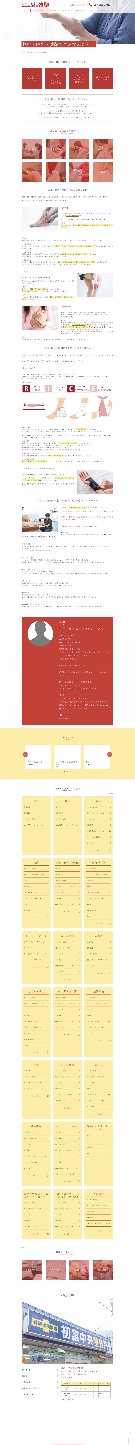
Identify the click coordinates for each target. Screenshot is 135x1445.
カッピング (99, 843)
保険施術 (36, 807)
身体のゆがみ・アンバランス (99, 1128)
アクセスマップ (40, 1394)
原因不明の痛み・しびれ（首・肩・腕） (36, 1195)
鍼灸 (99, 1153)
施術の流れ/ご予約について (40, 1388)
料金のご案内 (40, 1382)
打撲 (36, 1065)
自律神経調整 (99, 910)
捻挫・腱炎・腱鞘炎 (67, 862)
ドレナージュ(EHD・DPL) (99, 837)
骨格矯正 (99, 825)
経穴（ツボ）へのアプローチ (99, 813)
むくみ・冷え (36, 991)
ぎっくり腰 (67, 936)
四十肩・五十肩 (67, 991)
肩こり (99, 1065)
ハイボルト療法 (36, 819)
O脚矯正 (99, 916)
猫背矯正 (36, 910)
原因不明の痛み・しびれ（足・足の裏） (67, 1195)
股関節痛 (98, 991)
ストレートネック (36, 936)
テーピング (99, 819)
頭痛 (98, 801)
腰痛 (36, 862)
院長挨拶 (40, 1376)
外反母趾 (98, 1193)
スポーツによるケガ (67, 1126)
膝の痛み (36, 1126)
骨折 (67, 801)
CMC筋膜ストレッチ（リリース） (36, 825)
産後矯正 (99, 904)
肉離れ (99, 936)
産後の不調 (98, 862)
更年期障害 (67, 1065)
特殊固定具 (36, 813)
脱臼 (36, 801)
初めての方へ (40, 1370)
